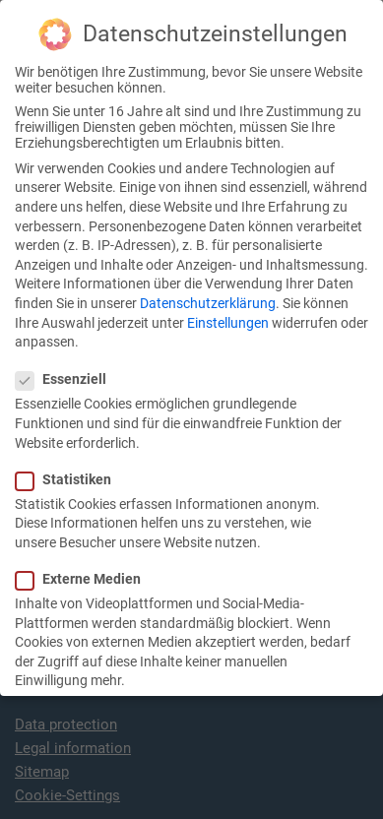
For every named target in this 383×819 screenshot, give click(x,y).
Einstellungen (228, 298)
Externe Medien (84, 555)
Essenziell (67, 355)
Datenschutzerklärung (208, 279)
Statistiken (69, 456)
